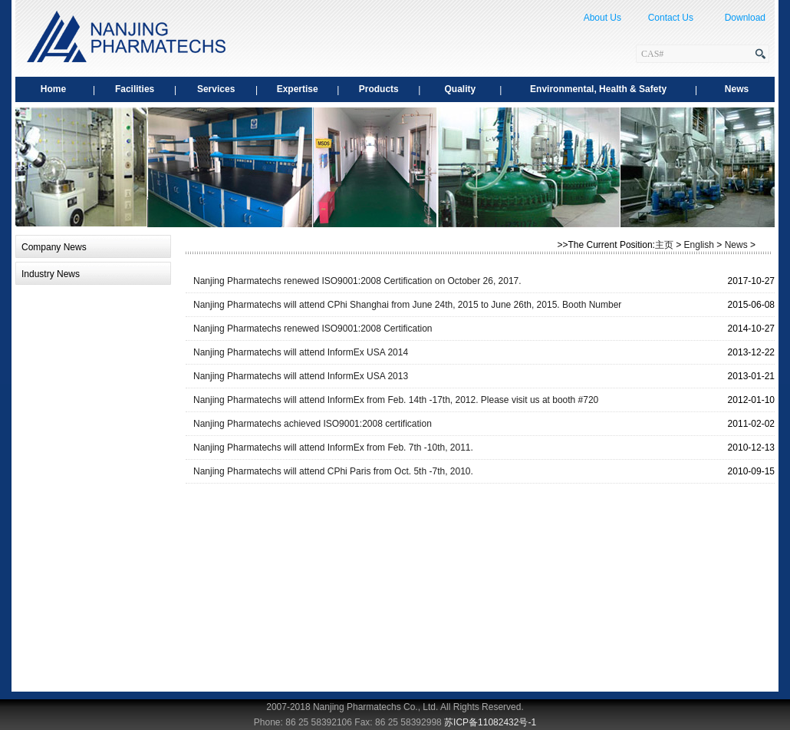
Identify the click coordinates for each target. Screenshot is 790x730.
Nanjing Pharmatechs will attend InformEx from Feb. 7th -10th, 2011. (333, 447)
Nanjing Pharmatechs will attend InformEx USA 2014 (300, 352)
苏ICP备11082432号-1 (490, 722)
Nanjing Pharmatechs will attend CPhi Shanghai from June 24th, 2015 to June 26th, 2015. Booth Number (407, 304)
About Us (602, 17)
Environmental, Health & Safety (598, 89)
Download (745, 17)
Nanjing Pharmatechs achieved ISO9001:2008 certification (312, 423)
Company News (54, 247)
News (737, 89)
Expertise (297, 89)
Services (216, 89)
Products (379, 89)
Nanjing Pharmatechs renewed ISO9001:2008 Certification (313, 328)
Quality (460, 89)
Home (53, 89)
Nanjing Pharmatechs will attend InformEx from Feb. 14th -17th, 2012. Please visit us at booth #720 (395, 400)
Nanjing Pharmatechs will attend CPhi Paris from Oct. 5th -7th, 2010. (333, 471)
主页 (664, 244)
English (699, 244)
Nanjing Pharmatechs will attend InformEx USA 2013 (300, 376)
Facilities (134, 89)
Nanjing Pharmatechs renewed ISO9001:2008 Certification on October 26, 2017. (357, 281)
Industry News (50, 274)
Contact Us (670, 17)
